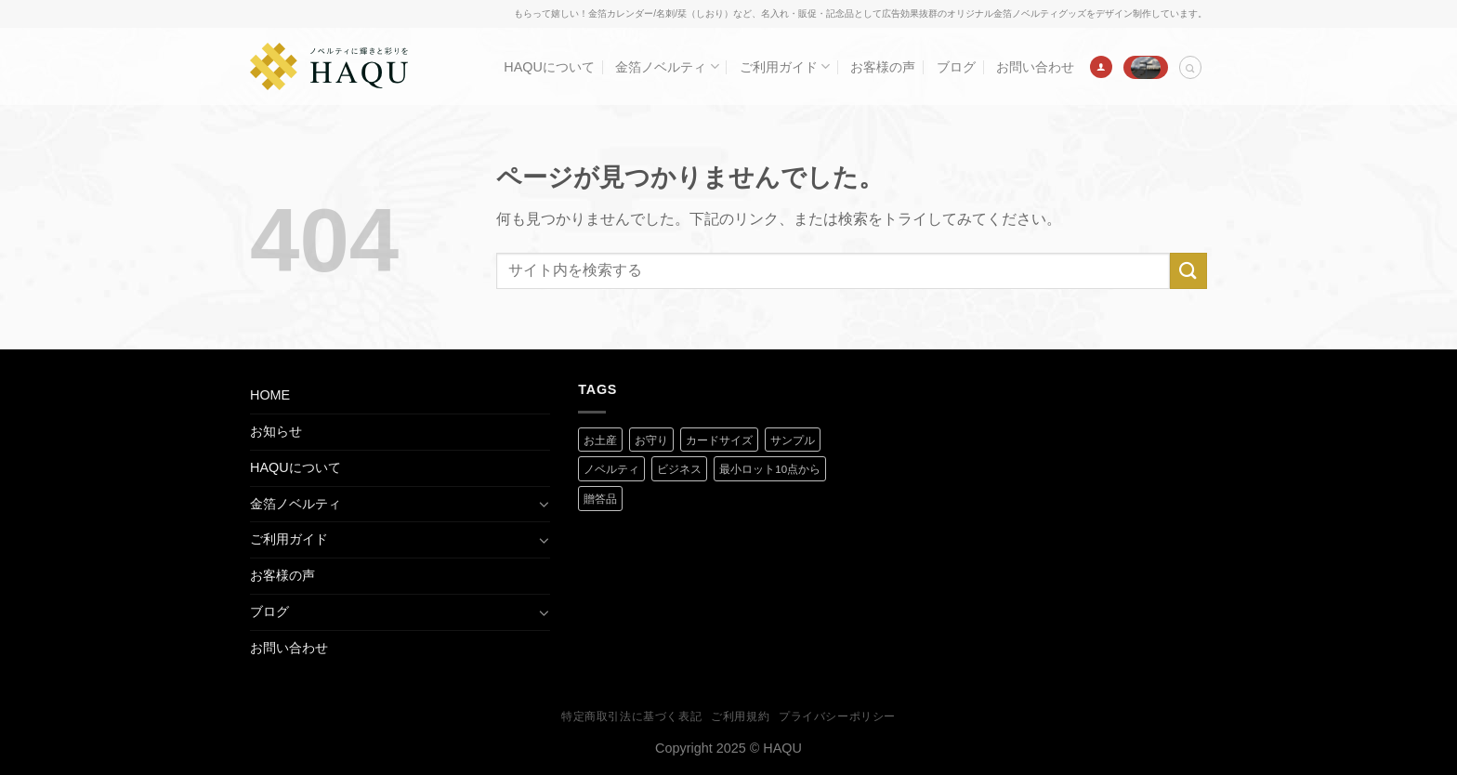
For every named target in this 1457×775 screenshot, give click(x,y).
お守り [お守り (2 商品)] (651, 440)
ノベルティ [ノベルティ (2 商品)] (611, 469)
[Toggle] (543, 503)
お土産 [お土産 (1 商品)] (600, 440)
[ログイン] (1101, 67)
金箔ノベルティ (666, 66)
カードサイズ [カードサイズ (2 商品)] (719, 440)
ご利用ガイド (785, 66)
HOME (270, 395)
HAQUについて (549, 66)
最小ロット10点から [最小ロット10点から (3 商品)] (769, 469)
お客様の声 (882, 66)
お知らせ (276, 431)
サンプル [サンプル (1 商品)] (792, 440)
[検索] (1190, 67)
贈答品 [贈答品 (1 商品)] (600, 499)
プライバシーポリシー (837, 716)
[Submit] (1188, 271)
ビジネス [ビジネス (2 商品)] (679, 469)
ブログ (956, 66)
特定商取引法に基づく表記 (631, 716)
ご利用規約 (740, 716)
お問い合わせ (1035, 66)
